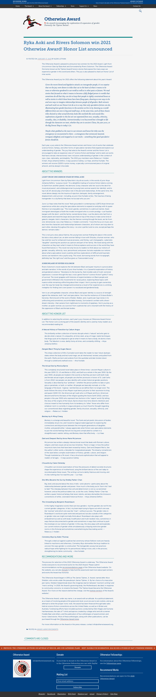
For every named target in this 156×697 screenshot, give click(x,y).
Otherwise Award (62, 19)
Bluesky (42, 694)
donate (65, 570)
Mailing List (83, 694)
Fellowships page (113, 663)
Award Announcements (47, 629)
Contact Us (136, 6)
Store (72, 6)
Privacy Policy (102, 694)
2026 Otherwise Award (41, 3)
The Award (28, 6)
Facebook (51, 694)
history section (96, 591)
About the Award (44, 6)
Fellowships (60, 6)
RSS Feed (72, 694)
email (92, 694)
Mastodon (61, 694)
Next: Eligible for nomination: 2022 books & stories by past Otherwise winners (119, 648)
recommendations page (72, 567)
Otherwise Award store (69, 619)
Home (18, 6)
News (95, 6)
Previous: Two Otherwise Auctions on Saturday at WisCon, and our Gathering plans (40, 648)
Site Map (114, 694)
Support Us (83, 6)
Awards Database (138, 3)
